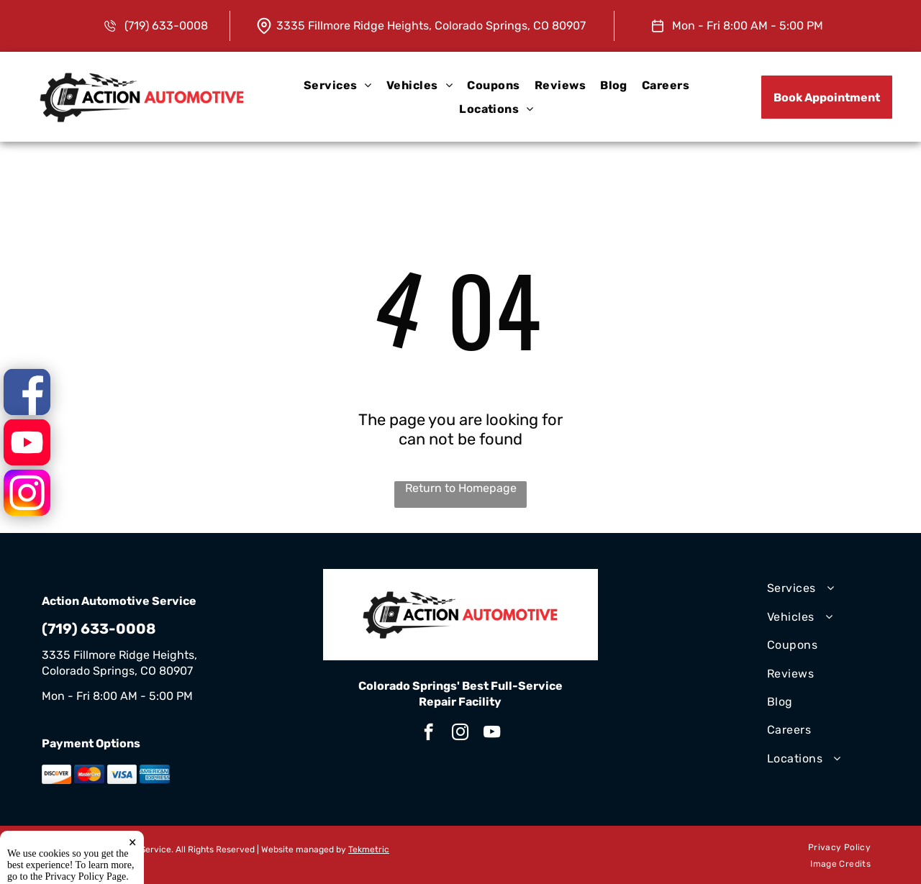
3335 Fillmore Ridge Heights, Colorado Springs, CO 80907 (431, 25)
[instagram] (460, 733)
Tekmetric (368, 849)
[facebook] (428, 733)
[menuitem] (337, 85)
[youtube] (491, 733)
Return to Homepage (461, 488)
